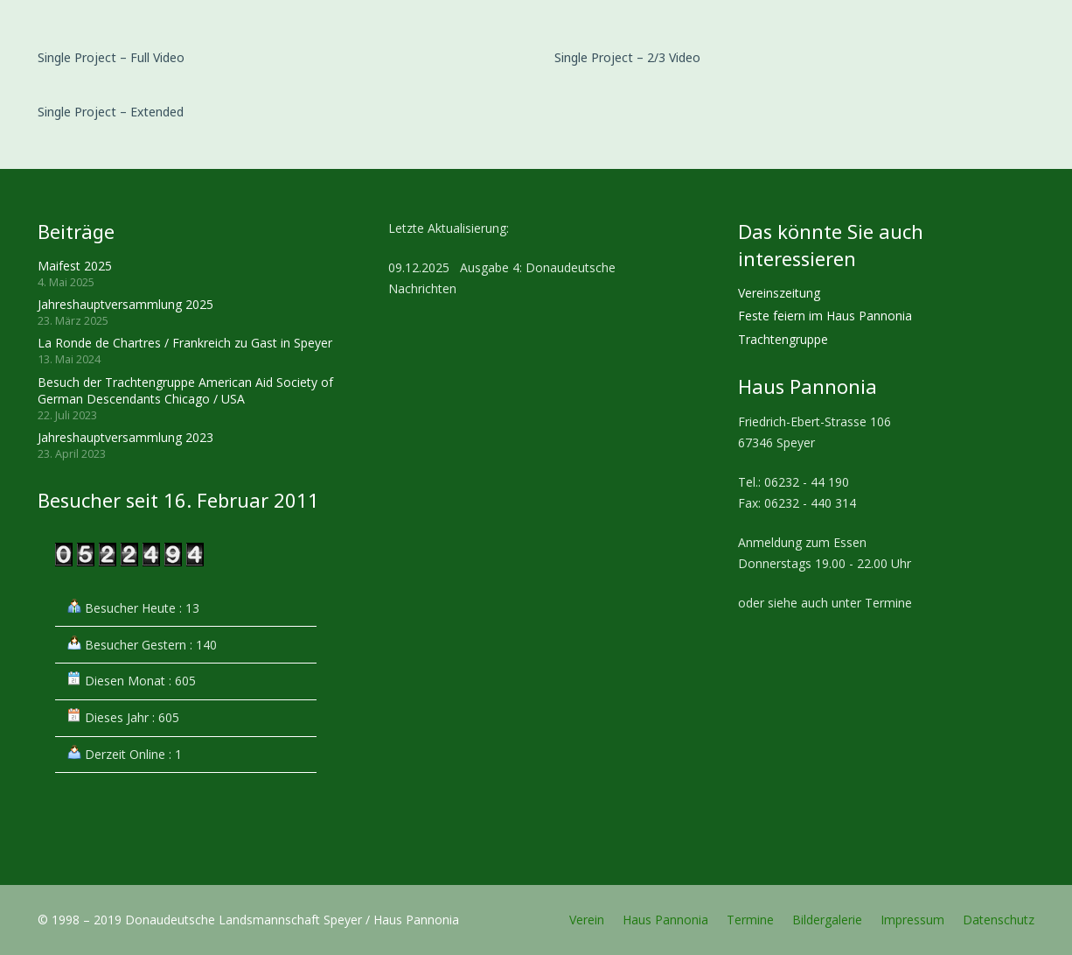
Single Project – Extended (111, 111)
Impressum (912, 919)
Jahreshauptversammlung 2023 (125, 437)
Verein (586, 919)
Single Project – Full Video (111, 57)
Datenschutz (998, 919)
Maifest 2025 (75, 265)
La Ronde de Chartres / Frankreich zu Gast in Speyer (185, 342)
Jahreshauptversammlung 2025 (125, 304)
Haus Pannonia (665, 919)
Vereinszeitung (779, 292)
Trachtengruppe (783, 339)
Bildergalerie (827, 919)
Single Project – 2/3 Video (627, 57)
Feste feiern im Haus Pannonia (825, 315)
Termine (750, 919)
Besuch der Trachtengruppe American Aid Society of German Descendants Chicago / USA (185, 391)
